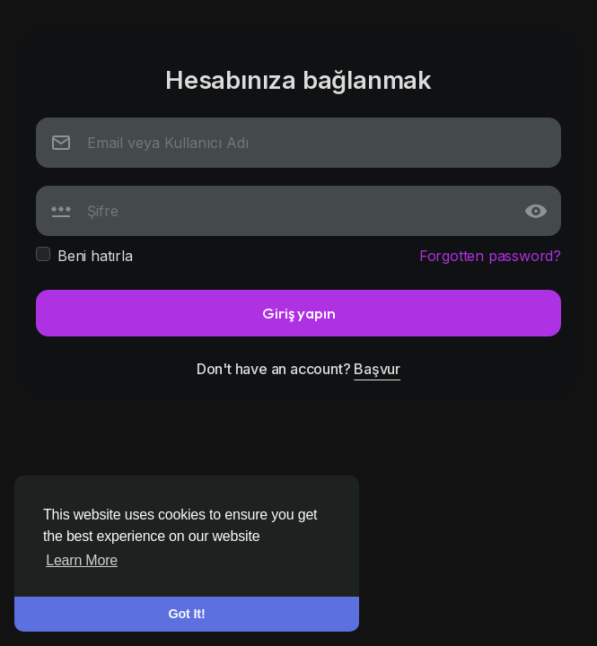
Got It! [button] (187, 614)
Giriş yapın (299, 312)
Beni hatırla (95, 256)
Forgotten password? (490, 256)
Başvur (377, 369)
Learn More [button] (82, 560)
